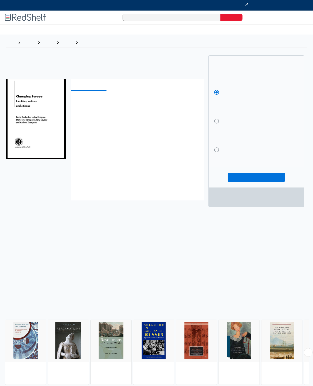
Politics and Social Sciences (236, 29)
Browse (29, 42)
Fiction (271, 29)
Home (11, 42)
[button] (138, 101)
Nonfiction (290, 29)
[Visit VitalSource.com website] (156, 5)
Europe (86, 42)
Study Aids (65, 29)
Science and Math (94, 29)
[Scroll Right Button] (308, 352)
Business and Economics (186, 29)
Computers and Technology (137, 29)
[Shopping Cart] (253, 17)
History (48, 42)
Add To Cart (256, 177)
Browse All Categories (25, 29)
